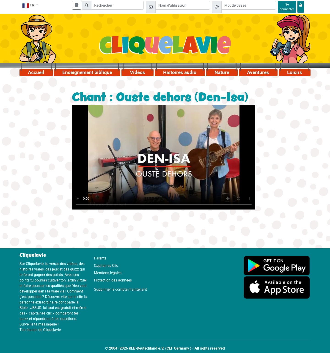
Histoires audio (179, 72)
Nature (221, 72)
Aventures (258, 72)
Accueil (36, 72)
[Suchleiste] (117, 5)
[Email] (182, 5)
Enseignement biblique (87, 72)
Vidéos (137, 72)
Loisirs (294, 72)
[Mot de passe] (248, 5)
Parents (100, 258)
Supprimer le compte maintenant (120, 289)
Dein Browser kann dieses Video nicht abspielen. (163, 157)
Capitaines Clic (106, 265)
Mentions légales (107, 273)
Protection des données (113, 280)
